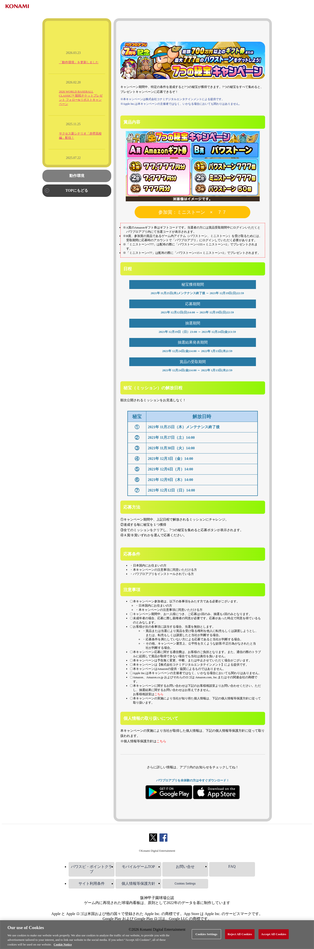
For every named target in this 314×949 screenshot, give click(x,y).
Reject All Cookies (240, 938)
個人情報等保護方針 (138, 883)
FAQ (232, 866)
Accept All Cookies (273, 938)
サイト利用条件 (91, 883)
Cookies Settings (185, 883)
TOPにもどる (76, 190)
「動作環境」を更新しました (79, 62)
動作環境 (76, 176)
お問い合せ (185, 867)
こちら (158, 694)
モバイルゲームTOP (138, 867)
